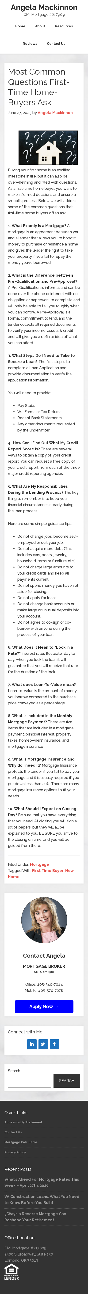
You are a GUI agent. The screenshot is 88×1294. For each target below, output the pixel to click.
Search (14, 1071)
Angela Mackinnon (44, 7)
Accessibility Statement (23, 1122)
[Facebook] (54, 1044)
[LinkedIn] (32, 1044)
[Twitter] (43, 1044)
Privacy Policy (15, 1152)
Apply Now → (44, 1006)
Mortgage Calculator (20, 1142)
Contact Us (13, 1132)
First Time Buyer (48, 870)
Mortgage (39, 864)
